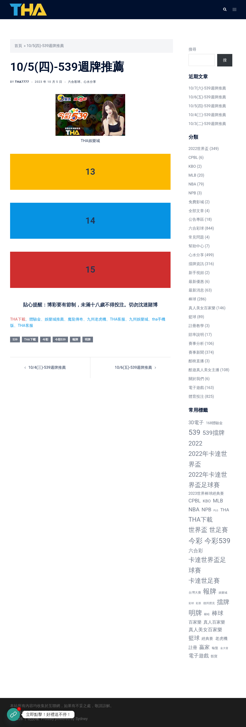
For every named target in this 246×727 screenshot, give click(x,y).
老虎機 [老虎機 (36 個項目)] (221, 638)
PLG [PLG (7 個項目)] (216, 510)
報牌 (75, 339)
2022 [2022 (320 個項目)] (196, 443)
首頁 (18, 45)
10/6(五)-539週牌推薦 (133, 367)
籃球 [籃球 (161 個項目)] (194, 638)
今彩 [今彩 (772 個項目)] (196, 541)
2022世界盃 (199, 148)
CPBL (193, 157)
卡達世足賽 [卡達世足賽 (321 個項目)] (204, 580)
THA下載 (17, 319)
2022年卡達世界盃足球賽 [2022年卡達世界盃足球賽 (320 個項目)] (208, 480)
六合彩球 (74, 81)
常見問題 (196, 237)
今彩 (45, 339)
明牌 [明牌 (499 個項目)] (195, 613)
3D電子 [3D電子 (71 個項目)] (196, 422)
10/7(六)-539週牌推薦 (207, 88)
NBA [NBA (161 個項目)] (194, 509)
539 (15, 339)
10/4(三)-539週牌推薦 (47, 367)
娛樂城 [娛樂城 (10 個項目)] (223, 592)
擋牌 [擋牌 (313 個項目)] (223, 602)
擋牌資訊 (196, 264)
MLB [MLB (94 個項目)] (218, 501)
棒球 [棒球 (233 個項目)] (217, 613)
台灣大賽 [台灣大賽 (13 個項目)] (195, 592)
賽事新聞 (196, 352)
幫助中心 (196, 246)
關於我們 (196, 378)
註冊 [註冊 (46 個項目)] (193, 647)
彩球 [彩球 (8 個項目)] (191, 603)
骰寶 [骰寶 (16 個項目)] (214, 656)
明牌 (88, 339)
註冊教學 (196, 325)
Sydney (81, 718)
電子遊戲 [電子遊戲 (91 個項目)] (199, 656)
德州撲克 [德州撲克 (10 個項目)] (209, 603)
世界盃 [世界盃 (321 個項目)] (198, 529)
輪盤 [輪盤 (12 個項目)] (215, 648)
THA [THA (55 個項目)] (224, 509)
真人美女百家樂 (202, 308)
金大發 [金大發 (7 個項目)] (224, 648)
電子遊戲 (196, 387)
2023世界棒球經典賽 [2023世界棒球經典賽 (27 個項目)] (206, 493)
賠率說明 (196, 334)
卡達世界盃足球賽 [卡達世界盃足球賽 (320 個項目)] (207, 565)
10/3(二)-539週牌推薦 (207, 123)
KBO (192, 166)
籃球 (192, 317)
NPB (192, 193)
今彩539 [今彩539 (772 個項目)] (217, 541)
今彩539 (60, 339)
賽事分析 (196, 343)
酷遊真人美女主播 (204, 370)
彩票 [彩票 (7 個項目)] (198, 603)
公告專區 (196, 219)
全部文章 (196, 211)
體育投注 (196, 396)
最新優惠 (196, 281)
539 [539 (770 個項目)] (194, 432)
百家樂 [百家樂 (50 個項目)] (195, 622)
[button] (225, 10)
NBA (192, 184)
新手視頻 (196, 272)
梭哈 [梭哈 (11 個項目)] (207, 614)
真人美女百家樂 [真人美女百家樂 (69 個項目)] (205, 629)
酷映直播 (196, 361)
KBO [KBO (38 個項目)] (207, 501)
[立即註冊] (13, 714)
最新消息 (196, 290)
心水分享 (90, 81)
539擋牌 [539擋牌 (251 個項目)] (214, 432)
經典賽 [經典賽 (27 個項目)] (207, 638)
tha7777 (22, 81)
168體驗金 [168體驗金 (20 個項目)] (214, 423)
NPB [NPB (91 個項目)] (206, 509)
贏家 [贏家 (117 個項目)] (204, 647)
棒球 (192, 299)
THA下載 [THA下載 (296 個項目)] (201, 519)
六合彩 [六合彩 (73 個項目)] (196, 551)
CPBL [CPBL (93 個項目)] (195, 501)
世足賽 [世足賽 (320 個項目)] (218, 529)
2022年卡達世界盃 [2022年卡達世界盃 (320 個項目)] (208, 459)
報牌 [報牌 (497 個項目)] (209, 591)
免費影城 (196, 202)
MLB (193, 175)
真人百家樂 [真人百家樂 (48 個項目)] (214, 622)
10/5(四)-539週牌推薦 (207, 106)
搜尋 (192, 49)
